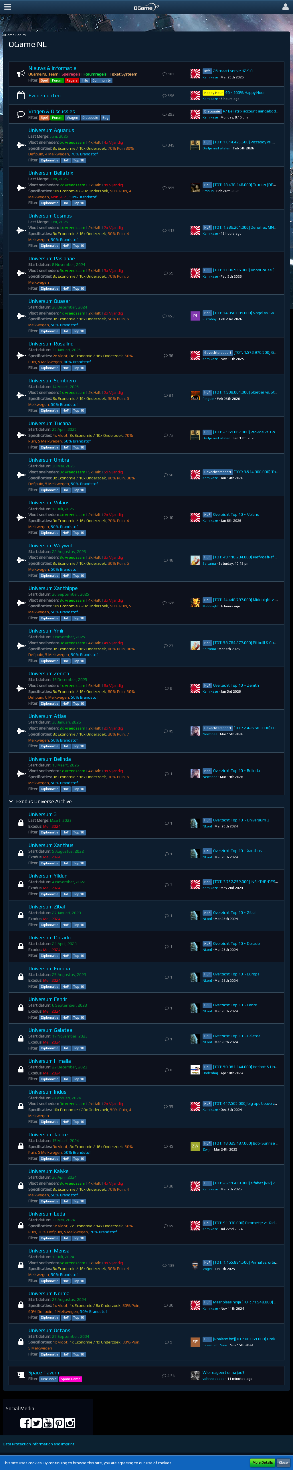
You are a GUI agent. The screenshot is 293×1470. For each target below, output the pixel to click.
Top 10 (78, 160)
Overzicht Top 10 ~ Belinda (236, 770)
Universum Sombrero (52, 381)
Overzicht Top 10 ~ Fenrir (235, 1005)
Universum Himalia (49, 1061)
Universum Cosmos (50, 216)
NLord (207, 826)
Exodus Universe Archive (44, 801)
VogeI (207, 1269)
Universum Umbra (48, 460)
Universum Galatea (50, 1030)
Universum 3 (42, 814)
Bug (105, 118)
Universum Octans (49, 1330)
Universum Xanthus (51, 845)
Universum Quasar (49, 301)
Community (101, 80)
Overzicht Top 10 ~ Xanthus (237, 850)
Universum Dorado (49, 937)
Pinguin (208, 399)
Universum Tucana (49, 423)
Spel (44, 80)
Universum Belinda (49, 759)
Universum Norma (49, 1293)
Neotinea (210, 734)
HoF (66, 160)
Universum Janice (48, 1134)
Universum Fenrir (47, 999)
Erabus (208, 191)
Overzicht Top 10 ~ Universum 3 (241, 820)
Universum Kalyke (48, 1171)
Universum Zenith (48, 673)
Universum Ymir (46, 631)
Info (85, 80)
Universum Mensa (49, 1251)
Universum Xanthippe (53, 588)
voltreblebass (214, 1379)
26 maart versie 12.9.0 (233, 70)
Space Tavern (43, 1373)
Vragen (72, 118)
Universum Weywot (50, 545)
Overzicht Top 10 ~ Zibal (234, 912)
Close (283, 1463)
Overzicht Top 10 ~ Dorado (236, 943)
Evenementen (44, 95)
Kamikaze (210, 77)
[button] (8, 7)
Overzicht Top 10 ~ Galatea (236, 1036)
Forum (57, 80)
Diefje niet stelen (216, 148)
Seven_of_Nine (215, 1345)
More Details (263, 1463)
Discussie (90, 118)
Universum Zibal (46, 907)
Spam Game (70, 1379)
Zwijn (207, 1149)
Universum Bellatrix (50, 173)
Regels (72, 80)
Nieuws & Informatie (52, 68)
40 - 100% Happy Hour (245, 92)
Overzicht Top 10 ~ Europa (236, 974)
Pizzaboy (210, 319)
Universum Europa (49, 968)
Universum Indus (47, 1092)
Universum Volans (49, 502)
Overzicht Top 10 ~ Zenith (236, 685)
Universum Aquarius (51, 130)
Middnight (211, 606)
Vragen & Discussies (51, 111)
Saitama (209, 564)
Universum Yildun (48, 876)
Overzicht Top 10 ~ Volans (236, 514)
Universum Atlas (47, 716)
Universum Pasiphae (51, 258)
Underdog (210, 1073)
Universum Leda (46, 1214)
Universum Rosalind (51, 344)
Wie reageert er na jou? (223, 1372)
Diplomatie (49, 160)
